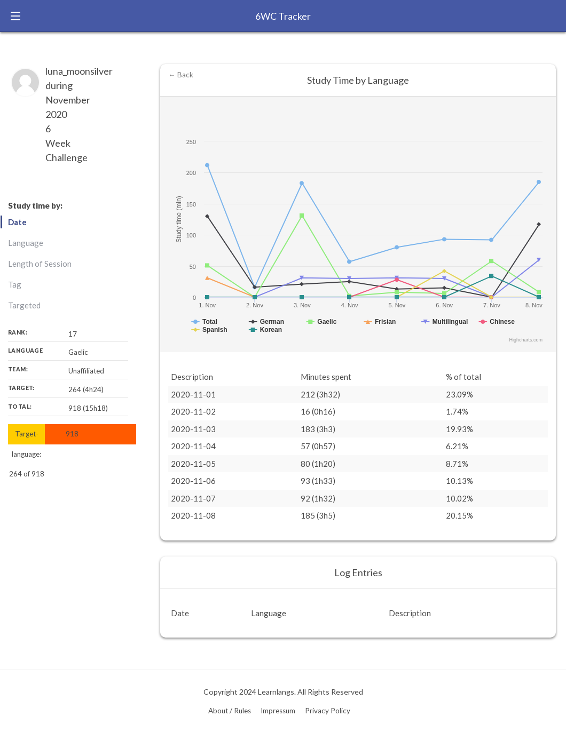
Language (25, 243)
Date (17, 222)
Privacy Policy (327, 710)
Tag (14, 284)
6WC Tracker (283, 16)
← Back (180, 74)
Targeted (24, 305)
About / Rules (229, 710)
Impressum (278, 710)
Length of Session (40, 263)
